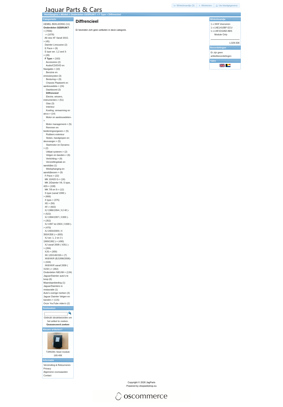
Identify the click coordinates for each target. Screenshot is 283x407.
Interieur (50, 107)
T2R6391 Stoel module (58, 352)
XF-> (47, 207)
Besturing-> (52, 79)
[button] (184, 5)
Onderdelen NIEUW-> (54, 272)
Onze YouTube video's (54, 303)
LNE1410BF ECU (223, 27)
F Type (102, 14)
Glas (48, 103)
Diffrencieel (114, 14)
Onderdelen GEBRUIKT (83, 14)
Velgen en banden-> (56, 155)
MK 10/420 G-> (52, 179)
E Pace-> (49, 48)
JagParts (150, 382)
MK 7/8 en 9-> (52, 189)
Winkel (64, 14)
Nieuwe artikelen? (52, 329)
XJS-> (48, 251)
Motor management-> (57, 124)
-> (46, 34)
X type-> (49, 200)
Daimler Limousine (54, 44)
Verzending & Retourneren (57, 365)
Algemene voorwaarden (55, 372)
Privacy (47, 368)
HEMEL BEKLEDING (54, 24)
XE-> (47, 203)
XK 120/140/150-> (54, 255)
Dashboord (51, 89)
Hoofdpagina (51, 14)
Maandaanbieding (52, 282)
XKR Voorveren (222, 24)
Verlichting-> (52, 158)
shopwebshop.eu (148, 386)
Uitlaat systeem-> (55, 151)
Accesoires (51, 62)
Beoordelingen (218, 47)
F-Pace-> (49, 175)
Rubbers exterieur (55, 134)
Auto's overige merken (54, 293)
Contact (47, 375)
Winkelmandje (218, 19)
